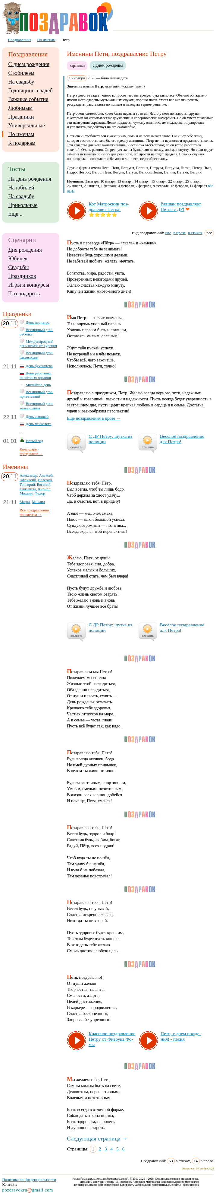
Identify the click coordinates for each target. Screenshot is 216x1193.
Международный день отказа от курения (38, 343)
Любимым (20, 108)
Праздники (21, 117)
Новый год (34, 441)
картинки (77, 65)
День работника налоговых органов (36, 375)
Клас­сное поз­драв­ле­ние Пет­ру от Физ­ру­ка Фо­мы (112, 1039)
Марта (25, 502)
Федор (40, 493)
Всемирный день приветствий (36, 394)
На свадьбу (21, 82)
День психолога (38, 424)
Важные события (28, 99)
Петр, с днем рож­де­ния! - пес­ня (181, 1036)
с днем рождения (107, 65)
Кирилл (44, 489)
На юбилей (21, 188)
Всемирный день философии (36, 355)
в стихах (195, 233)
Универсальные (26, 125)
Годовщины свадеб (30, 90)
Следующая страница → (97, 1138)
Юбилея (17, 259)
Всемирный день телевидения (36, 406)
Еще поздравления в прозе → (94, 418)
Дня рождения (25, 250)
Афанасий (28, 480)
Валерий (45, 480)
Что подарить (24, 294)
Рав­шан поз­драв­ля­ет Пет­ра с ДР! (181, 206)
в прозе (180, 233)
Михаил (26, 493)
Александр (28, 475)
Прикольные (22, 205)
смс (168, 233)
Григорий (27, 484)
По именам (21, 134)
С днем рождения (28, 64)
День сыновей (37, 417)
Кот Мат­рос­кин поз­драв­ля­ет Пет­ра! (109, 206)
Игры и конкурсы (28, 285)
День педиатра (37, 322)
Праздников (22, 276)
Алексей (46, 475)
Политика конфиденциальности (29, 1179)
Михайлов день (38, 385)
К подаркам (22, 143)
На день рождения (29, 179)
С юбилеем (21, 73)
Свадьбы (18, 267)
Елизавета (28, 489)
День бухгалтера (39, 366)
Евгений (44, 484)
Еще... (15, 214)
